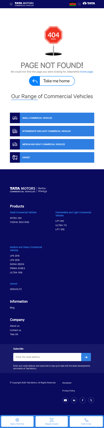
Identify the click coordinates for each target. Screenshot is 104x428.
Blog (12, 307)
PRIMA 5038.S (17, 268)
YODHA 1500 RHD (19, 222)
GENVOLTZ (16, 289)
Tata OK (14, 334)
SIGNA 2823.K (17, 264)
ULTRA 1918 (16, 272)
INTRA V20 (16, 218)
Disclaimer (67, 382)
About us (15, 325)
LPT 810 (59, 220)
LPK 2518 (15, 260)
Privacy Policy (68, 390)
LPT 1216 (59, 229)
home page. (86, 71)
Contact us (15, 330)
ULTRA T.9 (61, 225)
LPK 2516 (15, 255)
